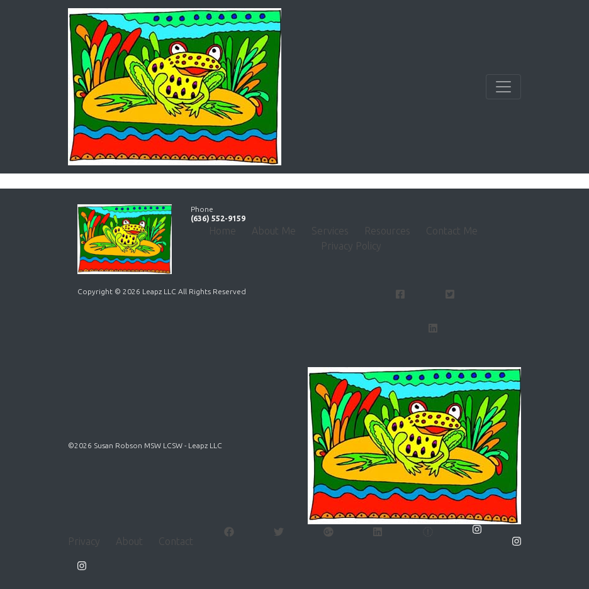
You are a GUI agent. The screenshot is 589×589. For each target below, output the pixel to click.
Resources (387, 230)
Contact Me (452, 230)
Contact (176, 541)
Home (222, 230)
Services (330, 230)
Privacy (84, 541)
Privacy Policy (351, 245)
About (129, 541)
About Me (274, 230)
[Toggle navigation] (503, 86)
